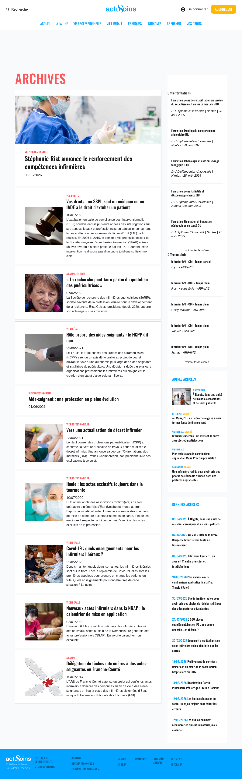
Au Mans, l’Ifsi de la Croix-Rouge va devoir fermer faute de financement (196, 420)
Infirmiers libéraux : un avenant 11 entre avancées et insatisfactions (195, 438)
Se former (174, 23)
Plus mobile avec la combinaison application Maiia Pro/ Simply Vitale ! (194, 455)
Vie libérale (114, 23)
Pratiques (135, 23)
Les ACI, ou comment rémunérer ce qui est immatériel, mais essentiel (194, 724)
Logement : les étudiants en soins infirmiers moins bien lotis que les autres (196, 645)
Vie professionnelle (87, 23)
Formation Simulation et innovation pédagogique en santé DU (191, 223)
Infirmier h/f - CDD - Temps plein (190, 283)
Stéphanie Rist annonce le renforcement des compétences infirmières (78, 162)
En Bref (81, 274)
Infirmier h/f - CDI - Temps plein (190, 304)
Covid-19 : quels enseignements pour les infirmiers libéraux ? (102, 551)
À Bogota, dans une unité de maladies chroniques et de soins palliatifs (207, 398)
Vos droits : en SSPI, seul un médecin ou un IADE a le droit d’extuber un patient (105, 204)
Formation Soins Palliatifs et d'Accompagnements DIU (187, 193)
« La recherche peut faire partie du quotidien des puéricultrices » (107, 282)
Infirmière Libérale (159, 760)
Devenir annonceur (82, 763)
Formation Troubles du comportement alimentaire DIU (193, 132)
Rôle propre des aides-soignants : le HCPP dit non (107, 337)
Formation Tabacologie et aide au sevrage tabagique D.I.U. (195, 163)
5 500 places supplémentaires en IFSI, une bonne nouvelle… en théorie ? (193, 624)
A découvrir (199, 390)
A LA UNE (62, 23)
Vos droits (194, 23)
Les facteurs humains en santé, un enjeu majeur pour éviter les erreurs (194, 703)
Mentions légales (45, 767)
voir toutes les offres (197, 250)
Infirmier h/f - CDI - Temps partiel (191, 261)
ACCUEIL (45, 23)
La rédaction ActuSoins (85, 768)
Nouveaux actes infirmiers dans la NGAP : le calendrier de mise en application (105, 611)
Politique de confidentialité (44, 759)
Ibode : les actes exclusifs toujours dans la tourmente (104, 486)
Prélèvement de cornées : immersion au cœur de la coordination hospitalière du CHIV (194, 666)
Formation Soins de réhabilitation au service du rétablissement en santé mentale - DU (197, 102)
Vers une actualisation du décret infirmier (104, 429)
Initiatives (154, 23)
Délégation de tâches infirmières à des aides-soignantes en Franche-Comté (107, 666)
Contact (76, 758)
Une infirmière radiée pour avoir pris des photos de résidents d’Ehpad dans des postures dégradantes (196, 475)
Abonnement (223, 9)
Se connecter (198, 9)
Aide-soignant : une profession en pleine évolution (74, 398)
